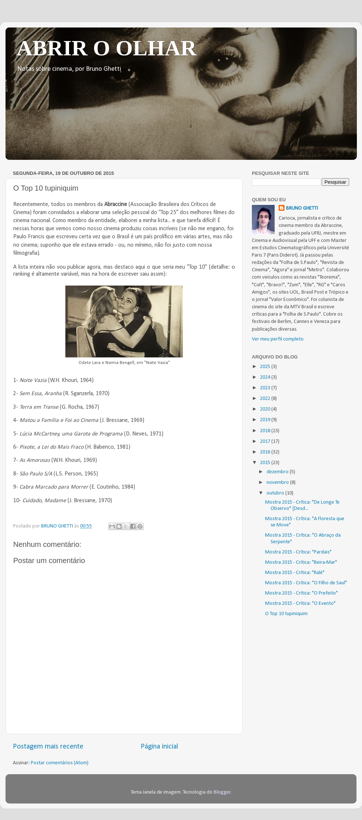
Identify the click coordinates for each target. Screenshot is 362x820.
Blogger (222, 792)
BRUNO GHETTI (302, 208)
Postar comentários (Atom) (59, 763)
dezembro (278, 472)
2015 (265, 463)
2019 (265, 420)
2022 (265, 398)
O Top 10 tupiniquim (286, 614)
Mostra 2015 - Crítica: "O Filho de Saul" (306, 583)
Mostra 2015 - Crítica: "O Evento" (300, 603)
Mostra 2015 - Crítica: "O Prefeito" (301, 593)
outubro (276, 493)
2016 (265, 452)
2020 (265, 409)
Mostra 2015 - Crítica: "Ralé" (295, 573)
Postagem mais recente (48, 746)
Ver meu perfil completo (278, 339)
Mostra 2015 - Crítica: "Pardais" (298, 552)
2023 (265, 388)
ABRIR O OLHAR (106, 48)
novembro (278, 482)
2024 (265, 377)
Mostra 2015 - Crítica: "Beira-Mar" (301, 562)
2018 (265, 431)
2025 (265, 366)
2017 (265, 441)
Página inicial (159, 746)
